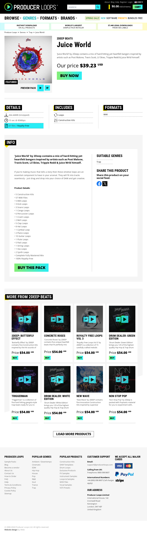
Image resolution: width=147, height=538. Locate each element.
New (103, 18)
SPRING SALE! (92, 18)
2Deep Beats (65, 38)
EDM (34, 467)
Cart (138, 6)
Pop (33, 476)
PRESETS (122, 18)
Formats (48, 18)
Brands (68, 18)
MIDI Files (64, 482)
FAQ (6, 479)
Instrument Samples (68, 476)
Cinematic (36, 465)
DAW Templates (66, 465)
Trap (99, 161)
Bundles (132, 18)
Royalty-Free (23, 125)
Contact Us (9, 473)
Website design (10, 529)
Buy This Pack (31, 267)
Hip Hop (35, 470)
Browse (11, 18)
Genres (29, 18)
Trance (35, 485)
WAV (106, 114)
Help (117, 2)
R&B (34, 479)
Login (130, 2)
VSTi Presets (65, 488)
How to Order (10, 476)
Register (123, 2)
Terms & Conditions (12, 485)
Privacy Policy (10, 488)
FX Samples (64, 473)
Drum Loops (65, 467)
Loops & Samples (67, 479)
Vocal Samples (66, 485)
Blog (112, 2)
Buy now (69, 75)
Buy (15, 357)
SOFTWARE (111, 18)
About (107, 2)
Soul (34, 482)
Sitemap (7, 493)
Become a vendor (11, 467)
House (35, 473)
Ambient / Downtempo (42, 462)
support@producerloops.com (100, 465)
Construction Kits (67, 462)
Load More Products (73, 434)
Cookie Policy (10, 490)
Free (140, 18)
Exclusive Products (68, 470)
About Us (8, 470)
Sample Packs (10, 462)
